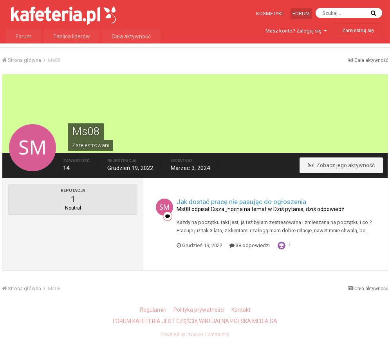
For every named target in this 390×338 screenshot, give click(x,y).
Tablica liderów (71, 36)
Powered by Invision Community (195, 334)
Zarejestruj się (358, 30)
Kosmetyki (269, 13)
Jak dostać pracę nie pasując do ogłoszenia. (242, 202)
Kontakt (241, 310)
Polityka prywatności (198, 310)
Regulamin (153, 310)
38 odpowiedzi (249, 245)
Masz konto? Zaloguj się (296, 31)
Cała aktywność (131, 36)
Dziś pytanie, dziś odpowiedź (308, 209)
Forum (301, 13)
